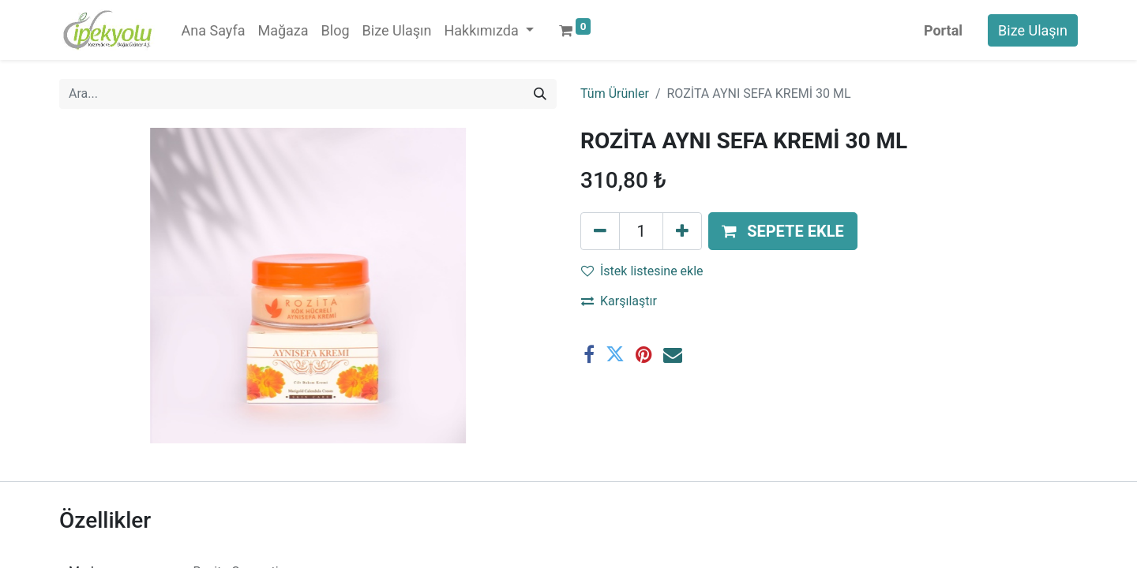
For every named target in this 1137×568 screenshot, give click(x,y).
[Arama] (540, 94)
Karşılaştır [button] (619, 300)
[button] (782, 231)
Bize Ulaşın (1033, 30)
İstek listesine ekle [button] (642, 270)
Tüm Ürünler (614, 93)
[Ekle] (682, 231)
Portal (943, 30)
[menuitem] (213, 30)
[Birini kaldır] (600, 231)
